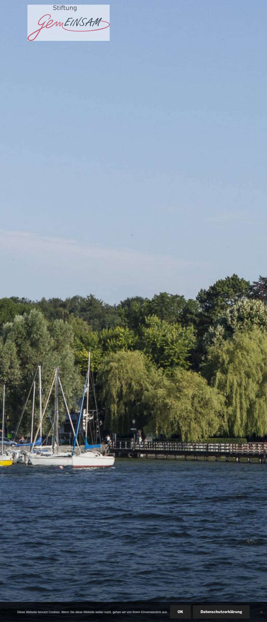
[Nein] (261, 612)
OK (180, 612)
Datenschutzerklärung (221, 612)
